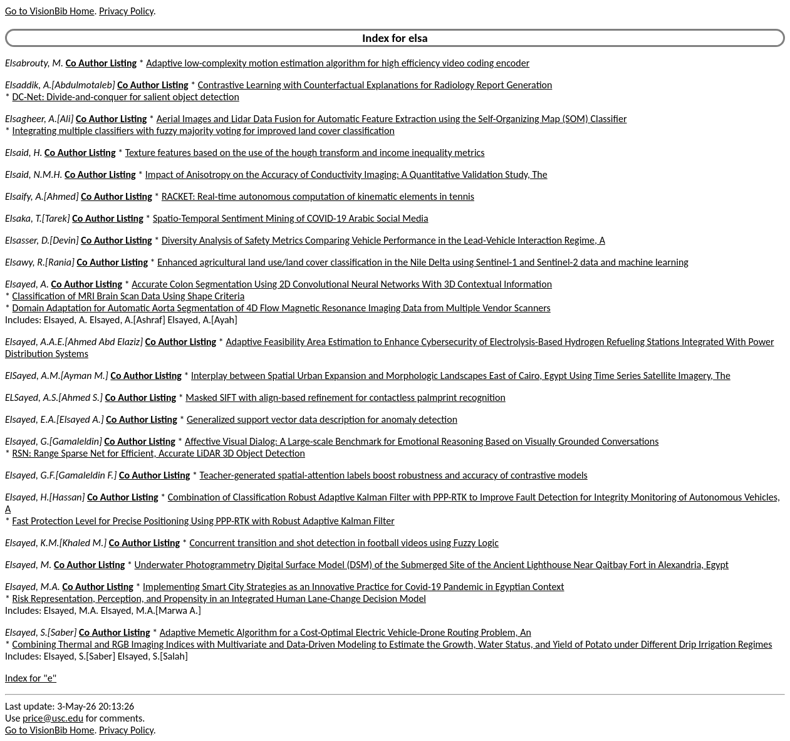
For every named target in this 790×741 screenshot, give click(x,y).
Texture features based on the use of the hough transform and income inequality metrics (305, 152)
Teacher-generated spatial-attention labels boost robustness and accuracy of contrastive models (394, 475)
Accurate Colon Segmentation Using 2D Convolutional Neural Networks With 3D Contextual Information (342, 284)
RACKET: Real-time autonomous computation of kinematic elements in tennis (318, 196)
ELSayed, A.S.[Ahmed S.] (54, 397)
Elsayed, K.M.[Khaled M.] (56, 543)
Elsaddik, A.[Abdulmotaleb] (60, 85)
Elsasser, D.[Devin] (42, 240)
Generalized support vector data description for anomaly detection (322, 419)
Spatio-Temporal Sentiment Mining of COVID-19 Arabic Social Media (291, 218)
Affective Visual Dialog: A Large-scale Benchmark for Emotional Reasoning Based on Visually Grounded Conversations (421, 441)
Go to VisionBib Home (49, 11)
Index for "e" (30, 678)
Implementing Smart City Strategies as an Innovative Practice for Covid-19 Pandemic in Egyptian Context (353, 587)
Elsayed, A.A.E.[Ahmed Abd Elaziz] (74, 342)
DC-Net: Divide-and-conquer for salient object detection (126, 97)
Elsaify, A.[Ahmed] (42, 196)
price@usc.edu (53, 718)
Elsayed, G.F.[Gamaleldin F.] (61, 475)
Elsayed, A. (27, 284)
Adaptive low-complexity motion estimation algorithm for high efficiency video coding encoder (337, 63)
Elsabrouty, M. (34, 63)
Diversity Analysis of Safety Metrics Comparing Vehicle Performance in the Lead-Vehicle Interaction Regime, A (383, 240)
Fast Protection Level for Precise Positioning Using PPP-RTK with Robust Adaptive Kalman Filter (204, 521)
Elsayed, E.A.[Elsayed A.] (54, 419)
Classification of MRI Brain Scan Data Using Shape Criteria (129, 296)
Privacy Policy (126, 11)
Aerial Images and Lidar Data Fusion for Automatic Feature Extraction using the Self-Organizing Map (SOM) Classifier (392, 119)
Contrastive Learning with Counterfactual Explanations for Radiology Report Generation (375, 85)
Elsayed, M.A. (32, 587)
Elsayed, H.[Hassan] (45, 497)
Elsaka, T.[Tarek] (37, 218)
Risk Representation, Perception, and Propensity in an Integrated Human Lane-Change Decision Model (219, 598)
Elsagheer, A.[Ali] (39, 119)
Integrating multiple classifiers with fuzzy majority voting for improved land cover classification (204, 131)
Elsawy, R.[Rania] (40, 262)
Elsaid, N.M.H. (34, 174)
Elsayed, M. (28, 565)
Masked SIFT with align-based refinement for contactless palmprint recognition (345, 397)
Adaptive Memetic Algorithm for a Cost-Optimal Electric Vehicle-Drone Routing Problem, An (345, 632)
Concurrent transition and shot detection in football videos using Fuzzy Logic (344, 543)
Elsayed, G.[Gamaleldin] (53, 441)
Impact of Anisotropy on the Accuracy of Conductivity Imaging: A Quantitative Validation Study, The (346, 174)
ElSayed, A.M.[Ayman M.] (56, 375)
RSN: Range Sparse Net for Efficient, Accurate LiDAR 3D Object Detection (159, 453)
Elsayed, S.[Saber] (40, 632)
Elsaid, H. (23, 152)
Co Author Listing (101, 63)
